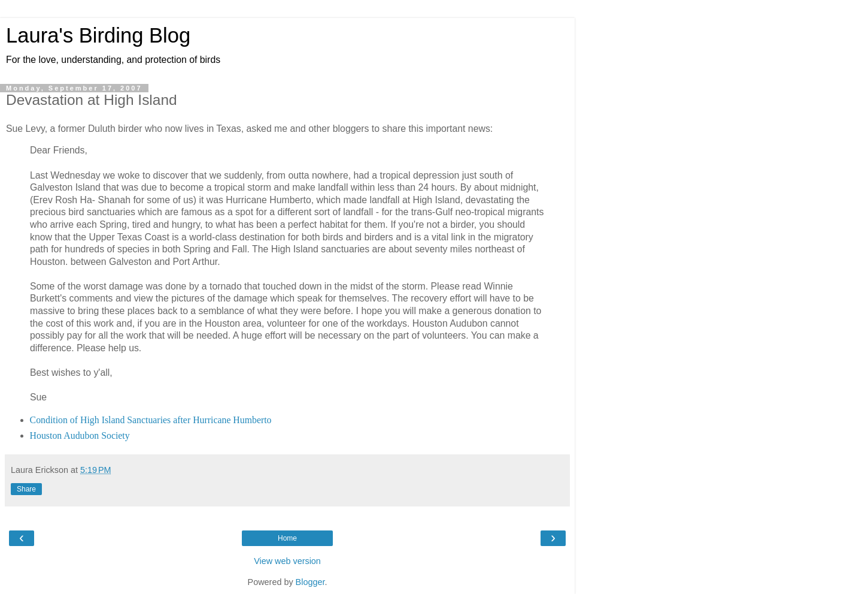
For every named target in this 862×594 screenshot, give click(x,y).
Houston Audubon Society (80, 435)
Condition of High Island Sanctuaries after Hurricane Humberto (151, 420)
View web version (287, 561)
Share (26, 489)
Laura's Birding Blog (98, 35)
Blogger (310, 582)
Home (287, 538)
